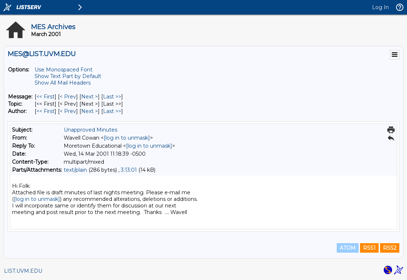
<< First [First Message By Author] (45, 111)
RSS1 (369, 248)
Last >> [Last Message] (112, 96)
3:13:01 (129, 170)
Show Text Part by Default (68, 76)
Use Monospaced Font (63, 69)
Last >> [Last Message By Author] (112, 111)
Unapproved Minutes (90, 130)
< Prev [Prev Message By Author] (68, 111)
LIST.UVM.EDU (23, 271)
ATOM (348, 248)
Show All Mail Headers (63, 82)
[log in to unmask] (127, 138)
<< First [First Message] (45, 96)
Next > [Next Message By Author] (89, 111)
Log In (380, 7)
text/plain (75, 170)
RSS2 (389, 248)
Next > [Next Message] (89, 96)
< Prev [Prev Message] (68, 96)
